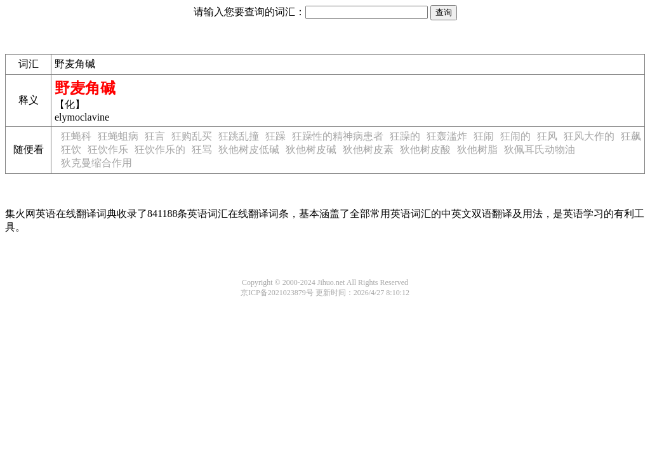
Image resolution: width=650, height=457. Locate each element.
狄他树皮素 (368, 149)
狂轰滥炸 (447, 136)
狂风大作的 (589, 136)
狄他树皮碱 (311, 149)
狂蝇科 (76, 136)
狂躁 (275, 136)
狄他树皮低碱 (248, 149)
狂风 (547, 136)
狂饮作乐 (108, 149)
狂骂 (202, 149)
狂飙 (631, 136)
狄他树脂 (477, 149)
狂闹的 (515, 136)
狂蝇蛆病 (118, 136)
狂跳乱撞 (238, 136)
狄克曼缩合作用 (96, 162)
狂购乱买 (191, 136)
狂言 (155, 136)
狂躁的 (405, 136)
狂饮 (71, 149)
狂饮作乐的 (160, 149)
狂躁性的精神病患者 (337, 136)
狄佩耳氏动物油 (539, 149)
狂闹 (484, 136)
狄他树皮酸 (425, 149)
